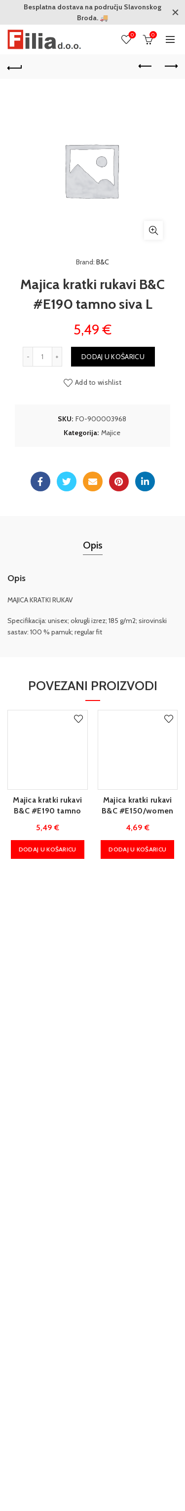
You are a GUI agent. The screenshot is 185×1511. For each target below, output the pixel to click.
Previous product (145, 66)
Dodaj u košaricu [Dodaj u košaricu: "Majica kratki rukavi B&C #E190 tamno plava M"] (47, 848)
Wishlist (131, 35)
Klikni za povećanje (153, 230)
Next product (170, 66)
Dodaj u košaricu (113, 356)
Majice (110, 432)
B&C (102, 262)
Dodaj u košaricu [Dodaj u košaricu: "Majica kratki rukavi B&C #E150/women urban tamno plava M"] (137, 848)
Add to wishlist (98, 381)
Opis (93, 545)
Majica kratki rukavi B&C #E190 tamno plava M (47, 810)
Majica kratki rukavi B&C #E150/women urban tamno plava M (137, 810)
